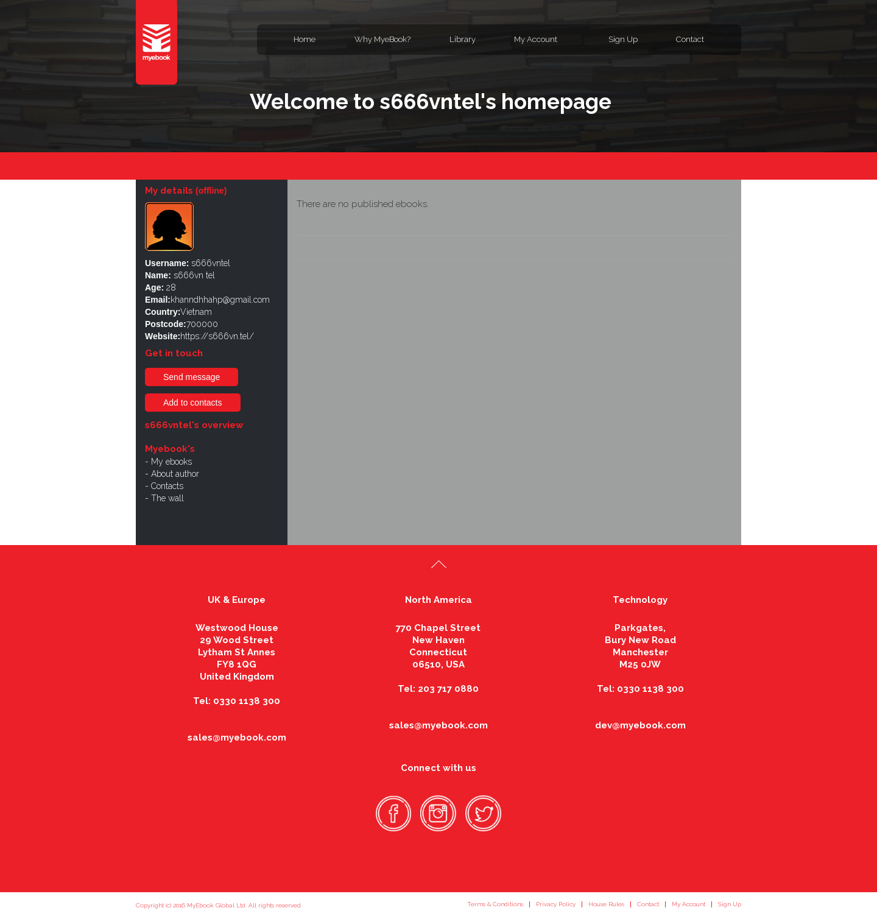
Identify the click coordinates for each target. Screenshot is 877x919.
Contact (690, 39)
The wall (167, 498)
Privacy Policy (556, 904)
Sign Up (623, 39)
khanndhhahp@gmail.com (220, 300)
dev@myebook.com (640, 725)
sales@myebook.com (237, 737)
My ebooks (171, 462)
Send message (191, 377)
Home (304, 39)
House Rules (606, 904)
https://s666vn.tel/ (217, 336)
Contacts (167, 486)
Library (462, 39)
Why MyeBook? (382, 39)
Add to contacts (192, 402)
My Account (535, 39)
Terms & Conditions (495, 904)
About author (175, 474)
